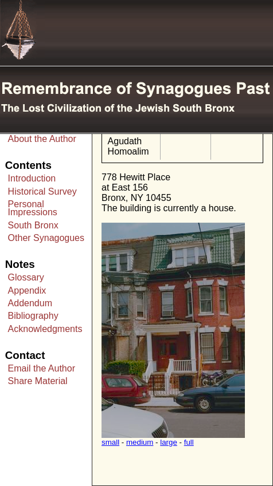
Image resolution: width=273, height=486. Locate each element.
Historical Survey (42, 191)
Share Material (38, 381)
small (110, 442)
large (168, 442)
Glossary (26, 277)
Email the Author (41, 368)
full (189, 442)
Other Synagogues (46, 238)
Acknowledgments (45, 329)
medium (139, 442)
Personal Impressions (32, 208)
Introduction (32, 178)
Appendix (27, 290)
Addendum (30, 303)
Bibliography (33, 316)
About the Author (42, 139)
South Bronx (33, 225)
